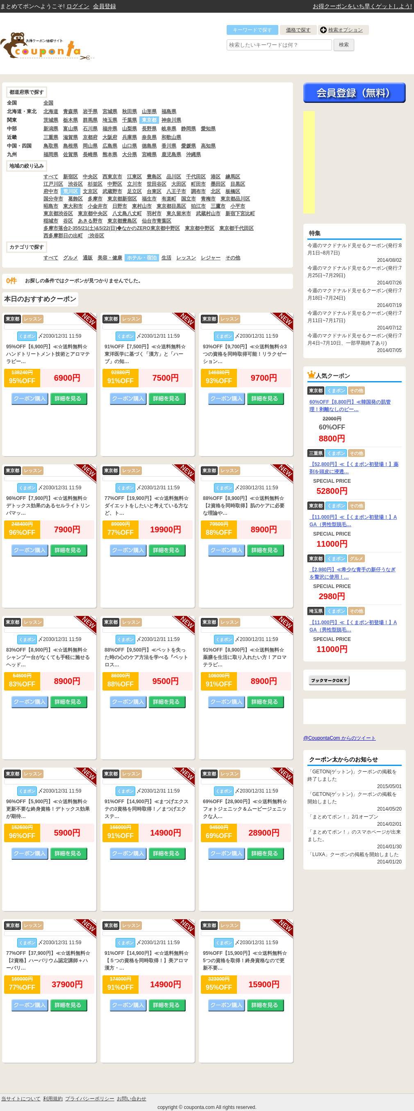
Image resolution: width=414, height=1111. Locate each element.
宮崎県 (149, 154)
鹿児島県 (171, 154)
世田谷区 (156, 184)
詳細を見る (68, 399)
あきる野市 (90, 221)
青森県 (70, 111)
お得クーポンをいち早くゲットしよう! (362, 6)
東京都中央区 (92, 213)
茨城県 (50, 120)
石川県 (90, 129)
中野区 (114, 184)
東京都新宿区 (122, 199)
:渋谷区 (96, 236)
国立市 (188, 199)
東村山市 (142, 206)
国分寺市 (53, 199)
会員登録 (104, 6)
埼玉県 (109, 120)
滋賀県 (70, 137)
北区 (216, 191)
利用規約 (53, 1099)
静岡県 (188, 129)
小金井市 (97, 206)
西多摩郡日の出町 (63, 236)
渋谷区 (75, 184)
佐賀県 (70, 154)
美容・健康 (110, 258)
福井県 (109, 129)
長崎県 (90, 154)
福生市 (149, 199)
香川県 (169, 146)
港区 (216, 176)
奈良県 (149, 137)
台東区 (154, 191)
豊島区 (154, 176)
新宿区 (70, 176)
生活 (166, 258)
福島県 (169, 111)
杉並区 (95, 184)
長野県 (149, 129)
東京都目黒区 (171, 206)
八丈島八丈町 (127, 213)
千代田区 (196, 176)
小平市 (237, 206)
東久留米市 (178, 213)
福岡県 (50, 154)
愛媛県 (188, 146)
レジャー (211, 258)
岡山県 (90, 146)
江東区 (134, 176)
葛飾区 (75, 199)
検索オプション (345, 30)
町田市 (198, 184)
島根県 (70, 146)
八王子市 (176, 191)
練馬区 (232, 176)
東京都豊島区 (122, 221)
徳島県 (149, 146)
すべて (50, 176)
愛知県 (208, 129)
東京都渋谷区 (58, 213)
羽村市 (154, 213)
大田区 (178, 184)
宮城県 (109, 111)
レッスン (186, 258)
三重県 (50, 137)
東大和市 (73, 206)
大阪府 (109, 137)
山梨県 (129, 129)
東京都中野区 (199, 228)
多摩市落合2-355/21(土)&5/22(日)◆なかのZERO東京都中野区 (111, 228)
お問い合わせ (131, 1099)
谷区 (68, 221)
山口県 (129, 146)
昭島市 (50, 206)
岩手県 (90, 111)
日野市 (119, 206)
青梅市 (208, 199)
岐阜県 (169, 129)
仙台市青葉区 (156, 221)
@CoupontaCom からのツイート (339, 738)
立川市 (134, 184)
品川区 (173, 176)
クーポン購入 (29, 399)
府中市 (50, 191)
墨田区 (218, 184)
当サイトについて (21, 1099)
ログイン (77, 6)
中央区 (90, 176)
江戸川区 (53, 184)
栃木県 (70, 120)
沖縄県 (193, 154)
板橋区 (232, 191)
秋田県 (129, 111)
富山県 (70, 129)
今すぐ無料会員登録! (354, 92)
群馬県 (90, 120)
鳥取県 (50, 146)
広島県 (109, 146)
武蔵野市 (112, 191)
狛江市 (198, 206)
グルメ (70, 258)
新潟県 (50, 129)
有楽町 (169, 199)
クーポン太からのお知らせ (343, 759)
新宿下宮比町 (240, 213)
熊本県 (109, 154)
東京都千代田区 (236, 228)
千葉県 (129, 120)
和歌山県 (171, 137)
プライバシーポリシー (89, 1099)
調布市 (198, 191)
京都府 (90, 137)
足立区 (134, 191)
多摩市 (95, 199)
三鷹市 (218, 206)
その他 (232, 258)
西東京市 (112, 176)
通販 (88, 258)
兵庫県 (129, 137)
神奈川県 (171, 120)
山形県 (149, 111)
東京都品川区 (235, 199)
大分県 (129, 154)
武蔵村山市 (208, 213)
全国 (48, 103)
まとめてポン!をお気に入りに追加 (329, 680)
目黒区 (237, 184)
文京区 (90, 191)
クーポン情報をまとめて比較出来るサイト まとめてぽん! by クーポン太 (61, 43)
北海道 (50, 111)
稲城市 (50, 221)
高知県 (208, 146)
